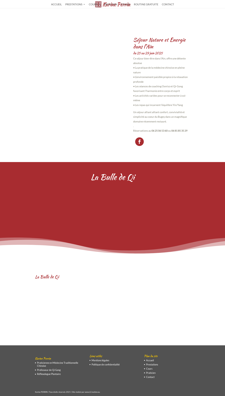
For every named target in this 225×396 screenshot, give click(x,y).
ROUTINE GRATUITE (146, 4)
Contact (168, 4)
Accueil (56, 4)
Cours (93, 4)
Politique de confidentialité (106, 364)
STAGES (125, 4)
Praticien (110, 4)
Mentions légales (100, 360)
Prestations (73, 4)
